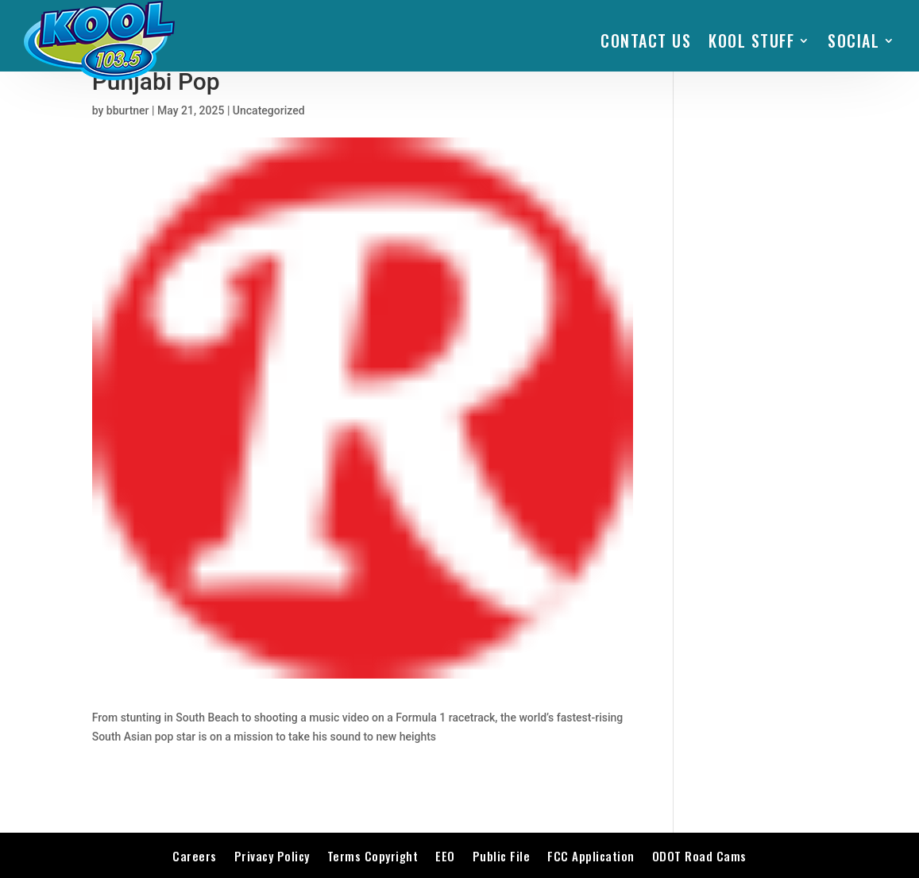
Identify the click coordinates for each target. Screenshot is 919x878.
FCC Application (591, 855)
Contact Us (645, 40)
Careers (194, 855)
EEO (445, 855)
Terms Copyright (373, 855)
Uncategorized (269, 110)
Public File (502, 855)
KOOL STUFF (751, 40)
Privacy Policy (272, 855)
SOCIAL (853, 40)
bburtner (127, 110)
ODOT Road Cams (699, 855)
